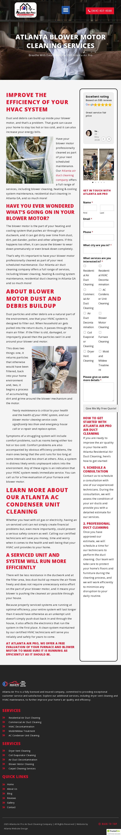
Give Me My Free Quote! (101, 408)
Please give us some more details (96, 378)
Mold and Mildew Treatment (103, 361)
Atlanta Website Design (16, 828)
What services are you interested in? (97, 260)
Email (87, 219)
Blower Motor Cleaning (103, 322)
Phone (88, 232)
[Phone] (98, 237)
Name (88, 202)
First (85, 212)
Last (102, 212)
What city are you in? (97, 245)
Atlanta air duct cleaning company (66, 175)
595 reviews (105, 100)
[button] (66, 10)
